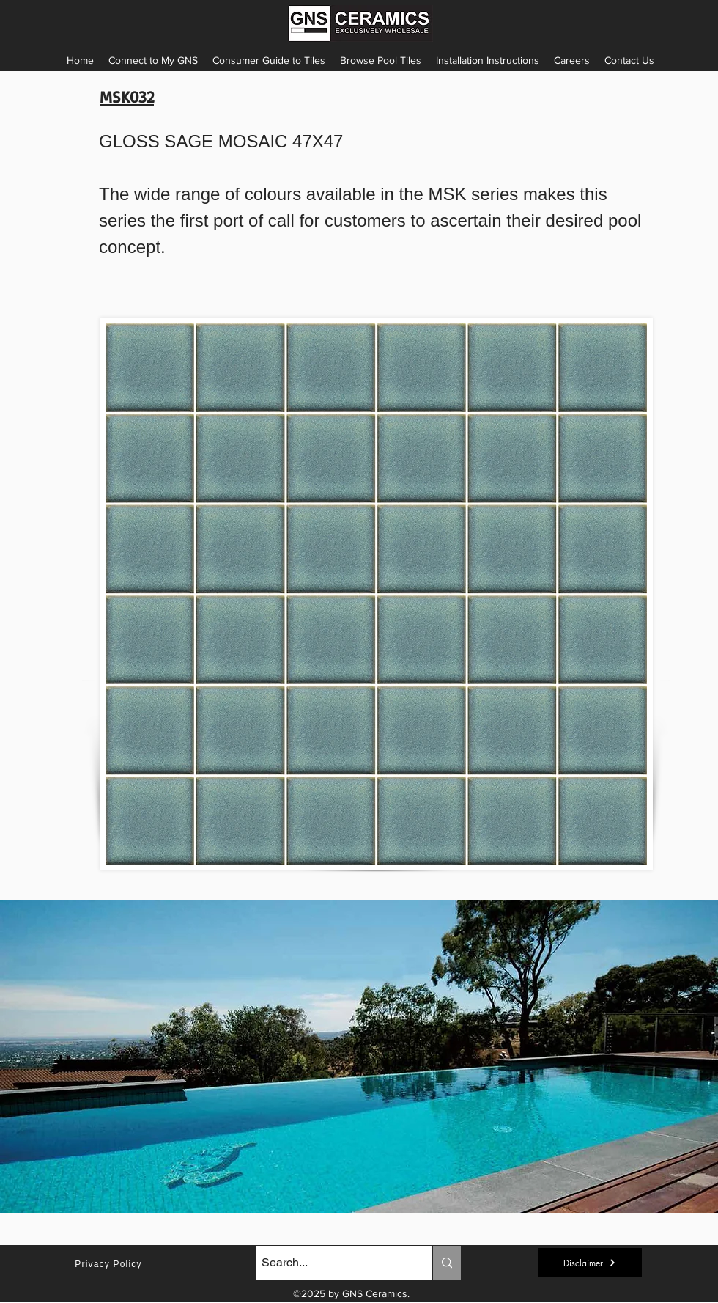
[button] (488, 60)
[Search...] (331, 1263)
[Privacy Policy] (110, 1264)
